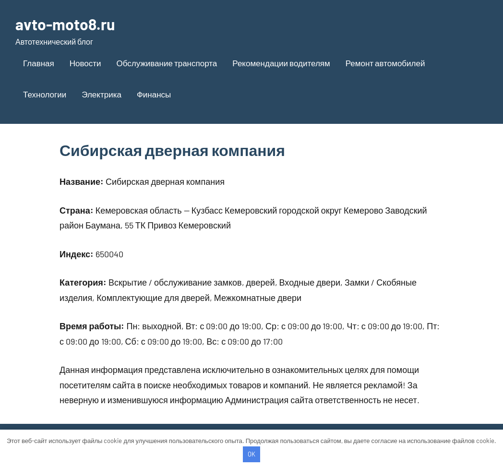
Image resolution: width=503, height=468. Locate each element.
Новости (85, 63)
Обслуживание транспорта (167, 63)
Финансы (154, 94)
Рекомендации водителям (281, 63)
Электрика (101, 94)
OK (251, 454)
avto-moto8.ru (65, 24)
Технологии (44, 94)
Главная (38, 63)
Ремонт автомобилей (385, 63)
